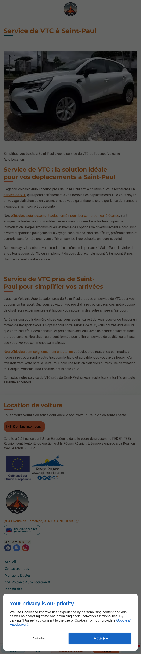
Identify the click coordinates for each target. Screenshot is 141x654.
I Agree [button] (99, 638)
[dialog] (70, 622)
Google (121, 620)
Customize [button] (39, 638)
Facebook (17, 624)
